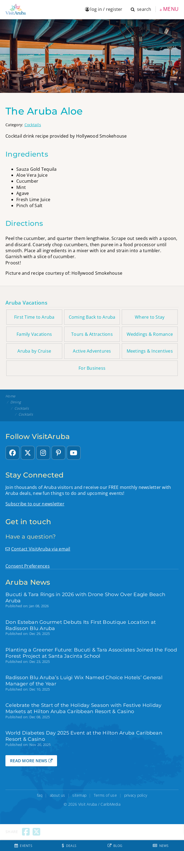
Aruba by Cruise (34, 351)
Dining (15, 402)
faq (39, 795)
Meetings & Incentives (150, 351)
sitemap (79, 795)
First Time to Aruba (34, 317)
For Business (92, 368)
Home (10, 396)
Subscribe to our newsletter (34, 504)
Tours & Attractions (92, 334)
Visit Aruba (87, 804)
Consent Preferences (27, 566)
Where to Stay (149, 317)
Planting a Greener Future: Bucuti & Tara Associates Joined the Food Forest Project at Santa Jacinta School (91, 653)
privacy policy (135, 795)
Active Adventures (92, 351)
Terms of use (105, 795)
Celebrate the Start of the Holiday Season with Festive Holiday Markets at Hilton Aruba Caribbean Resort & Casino (83, 708)
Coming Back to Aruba (92, 317)
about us (57, 795)
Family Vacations (34, 334)
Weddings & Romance (150, 334)
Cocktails (32, 124)
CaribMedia (110, 804)
